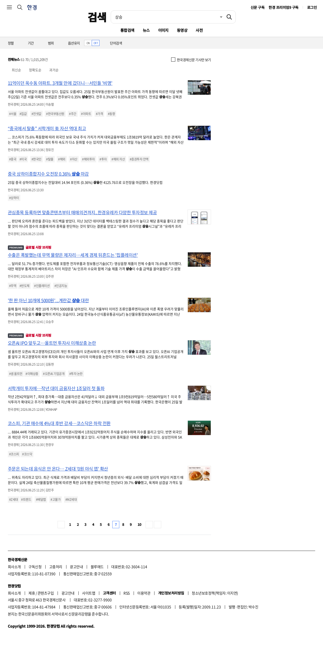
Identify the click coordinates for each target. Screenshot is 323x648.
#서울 (12, 113)
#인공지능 (60, 285)
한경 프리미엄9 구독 (283, 7)
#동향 (111, 113)
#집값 (23, 113)
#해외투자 (88, 159)
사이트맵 (88, 593)
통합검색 (127, 30)
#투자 (103, 159)
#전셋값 (36, 113)
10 (139, 524)
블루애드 (97, 566)
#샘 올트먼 (15, 373)
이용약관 (143, 593)
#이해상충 (32, 373)
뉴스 (146, 30)
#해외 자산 (118, 159)
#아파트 (86, 113)
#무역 (12, 285)
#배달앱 (41, 499)
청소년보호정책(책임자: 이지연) (215, 593)
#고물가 (55, 499)
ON (88, 43)
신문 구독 (257, 7)
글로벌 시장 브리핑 (29, 247)
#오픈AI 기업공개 (53, 373)
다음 (149, 524)
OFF (96, 43)
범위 (51, 42)
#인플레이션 (41, 285)
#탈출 (49, 159)
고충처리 (55, 566)
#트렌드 (26, 499)
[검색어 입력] (167, 17)
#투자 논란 (76, 373)
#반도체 (24, 285)
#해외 (61, 159)
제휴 (31, 593)
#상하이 (14, 197)
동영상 (182, 30)
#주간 (72, 113)
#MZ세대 (71, 499)
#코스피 (14, 454)
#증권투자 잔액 (139, 159)
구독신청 (34, 566)
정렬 (11, 42)
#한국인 (36, 159)
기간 (31, 42)
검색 (97, 17)
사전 (199, 30)
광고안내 (76, 566)
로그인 (312, 7)
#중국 (12, 159)
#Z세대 (13, 499)
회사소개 (14, 566)
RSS (126, 593)
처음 (61, 524)
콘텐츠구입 (46, 593)
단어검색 (116, 42)
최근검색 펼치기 (217, 17)
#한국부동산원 (55, 113)
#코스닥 (27, 454)
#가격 (99, 113)
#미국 (23, 159)
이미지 (163, 30)
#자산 (73, 159)
